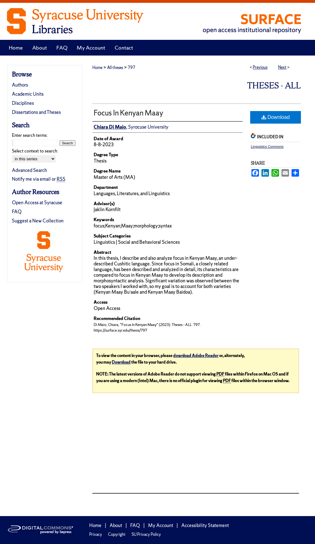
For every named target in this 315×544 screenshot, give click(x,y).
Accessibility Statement (205, 525)
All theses (115, 67)
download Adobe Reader (196, 355)
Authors (20, 85)
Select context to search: (35, 151)
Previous (260, 67)
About (116, 525)
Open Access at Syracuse (37, 202)
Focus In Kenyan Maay (128, 113)
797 (131, 67)
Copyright (117, 534)
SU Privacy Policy (146, 534)
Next (282, 67)
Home (97, 67)
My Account (160, 525)
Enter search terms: (30, 135)
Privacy (95, 534)
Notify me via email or (38, 179)
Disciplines (23, 103)
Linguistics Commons (267, 146)
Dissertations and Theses (36, 112)
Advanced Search (29, 170)
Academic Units (28, 94)
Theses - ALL (274, 85)
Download (275, 117)
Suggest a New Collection (38, 220)
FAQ (17, 211)
